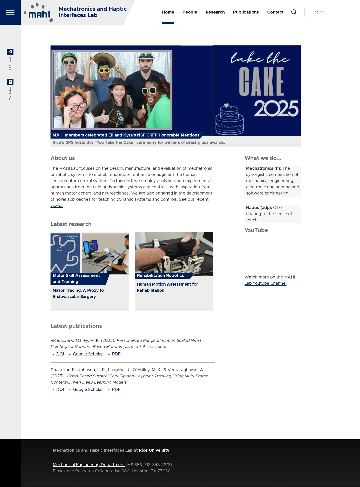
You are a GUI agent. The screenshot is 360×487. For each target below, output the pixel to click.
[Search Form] (294, 12)
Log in (317, 12)
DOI (60, 354)
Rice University (154, 451)
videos (57, 206)
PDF (116, 354)
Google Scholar (88, 354)
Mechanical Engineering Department (89, 465)
